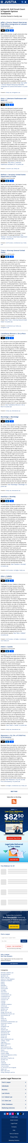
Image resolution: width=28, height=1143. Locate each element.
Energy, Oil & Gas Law (6, 1012)
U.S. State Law (6, 1100)
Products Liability (5, 1053)
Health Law (3, 1025)
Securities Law (4, 1059)
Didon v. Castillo (7, 647)
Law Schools (6, 1093)
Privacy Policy (14, 1137)
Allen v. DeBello (6, 576)
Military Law (4, 1045)
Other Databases (7, 1104)
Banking (3, 983)
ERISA (2, 1017)
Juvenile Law (4, 1037)
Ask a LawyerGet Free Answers (6, 955)
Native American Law (6, 1047)
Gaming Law (4, 1020)
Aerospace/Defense (5, 974)
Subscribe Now (14, 926)
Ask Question (14, 963)
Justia (16, 1117)
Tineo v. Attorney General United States (13, 251)
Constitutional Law (18, 243)
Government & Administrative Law (9, 1021)
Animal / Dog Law (5, 977)
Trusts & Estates (5, 1066)
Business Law (4, 987)
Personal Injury (4, 1051)
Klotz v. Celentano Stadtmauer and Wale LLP (13, 99)
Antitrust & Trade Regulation (8, 979)
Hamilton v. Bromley (8, 497)
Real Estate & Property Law (7, 1058)
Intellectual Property (5, 1031)
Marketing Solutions (8, 1108)
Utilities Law (4, 1069)
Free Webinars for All (7, 866)
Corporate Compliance (6, 1004)
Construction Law (5, 998)
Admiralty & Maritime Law (7, 972)
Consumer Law (9, 168)
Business (4, 1089)
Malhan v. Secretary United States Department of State (13, 175)
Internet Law (4, 1036)
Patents (2, 1050)
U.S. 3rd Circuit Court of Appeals (8, 1067)
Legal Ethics (3, 1042)
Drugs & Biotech (5, 1007)
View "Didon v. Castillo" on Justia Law (16, 725)
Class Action (4, 991)
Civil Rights (16, 570)
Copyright (3, 1002)
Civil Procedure (9, 243)
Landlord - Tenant (5, 1040)
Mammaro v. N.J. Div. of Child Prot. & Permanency (13, 736)
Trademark (3, 1063)
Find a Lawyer (5, 934)
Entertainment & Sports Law (7, 1014)
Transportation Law (5, 1064)
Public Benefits (4, 1056)
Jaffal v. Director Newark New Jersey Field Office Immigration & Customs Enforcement (14, 24)
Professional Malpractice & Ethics (9, 1055)
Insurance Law (4, 1029)
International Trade (5, 1034)
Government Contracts (6, 1023)
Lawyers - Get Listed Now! (14, 946)
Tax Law (3, 1061)
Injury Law (3, 1028)
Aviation (3, 982)
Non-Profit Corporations (7, 1048)
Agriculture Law (4, 976)
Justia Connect (14, 1120)
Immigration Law (16, 92)
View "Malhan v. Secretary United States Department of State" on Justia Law (14, 236)
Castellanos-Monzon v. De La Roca (13, 334)
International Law (16, 411)
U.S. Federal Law (7, 1097)
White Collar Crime (5, 1070)
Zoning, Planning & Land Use (8, 1072)
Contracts (3, 1001)
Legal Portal (14, 1123)
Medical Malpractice (5, 1044)
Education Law (4, 1009)
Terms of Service (14, 1133)
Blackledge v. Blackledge (10, 417)
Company (14, 1126)
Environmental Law (5, 1015)
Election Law (4, 1010)
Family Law (8, 92)
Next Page (14, 791)
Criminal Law (4, 1006)
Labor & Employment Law (7, 1039)
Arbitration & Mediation (6, 980)
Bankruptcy (3, 985)
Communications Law (6, 995)
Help (14, 1130)
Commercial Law (5, 993)
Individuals (5, 1086)
